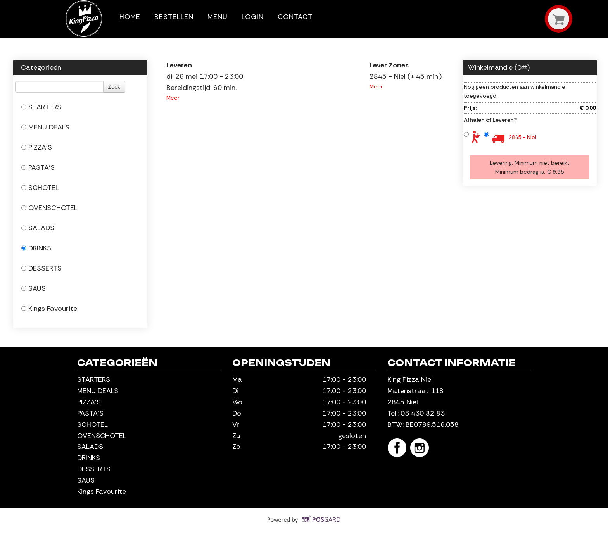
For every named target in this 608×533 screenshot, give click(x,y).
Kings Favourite (49, 308)
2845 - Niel (522, 137)
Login (253, 16)
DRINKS (36, 248)
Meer (173, 97)
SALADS (37, 228)
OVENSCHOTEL (49, 207)
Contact (295, 16)
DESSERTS (41, 268)
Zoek (114, 87)
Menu (217, 16)
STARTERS (41, 107)
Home (129, 16)
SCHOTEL (40, 187)
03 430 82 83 (423, 413)
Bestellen (173, 16)
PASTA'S (38, 167)
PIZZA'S (36, 147)
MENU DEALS (45, 127)
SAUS (33, 288)
